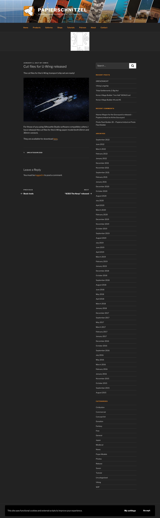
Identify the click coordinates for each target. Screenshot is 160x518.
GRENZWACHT (102, 81)
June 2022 (100, 144)
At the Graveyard (117, 117)
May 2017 (100, 322)
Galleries (49, 27)
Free (97, 431)
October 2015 (101, 383)
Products (36, 27)
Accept (146, 510)
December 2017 (102, 313)
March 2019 (101, 257)
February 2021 (101, 177)
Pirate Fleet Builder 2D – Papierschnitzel (112, 122)
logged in (39, 175)
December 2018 (102, 271)
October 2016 (101, 346)
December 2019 (102, 219)
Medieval (99, 445)
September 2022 (103, 140)
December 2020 (102, 186)
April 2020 (100, 205)
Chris (45, 63)
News (98, 449)
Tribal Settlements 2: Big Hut (107, 90)
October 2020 (101, 191)
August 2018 (101, 285)
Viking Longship (102, 86)
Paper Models (101, 454)
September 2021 (102, 172)
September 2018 (103, 280)
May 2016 (100, 360)
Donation (99, 421)
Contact (104, 27)
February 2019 (102, 261)
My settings (130, 510)
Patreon (82, 27)
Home (25, 27)
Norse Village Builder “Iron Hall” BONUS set (113, 95)
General (99, 435)
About (93, 27)
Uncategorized (35, 152)
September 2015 (103, 388)
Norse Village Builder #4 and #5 (108, 100)
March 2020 (101, 210)
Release (99, 464)
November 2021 (102, 168)
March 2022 (101, 149)
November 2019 (102, 224)
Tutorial (99, 473)
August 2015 (101, 392)
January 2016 (101, 374)
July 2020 (100, 200)
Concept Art (101, 417)
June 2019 (100, 247)
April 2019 (100, 252)
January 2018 (101, 308)
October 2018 (101, 275)
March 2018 (101, 304)
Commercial (101, 412)
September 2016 (103, 350)
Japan (98, 440)
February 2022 (102, 154)
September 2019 (103, 233)
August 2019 (101, 238)
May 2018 (100, 294)
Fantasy (99, 426)
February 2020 (102, 214)
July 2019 (100, 243)
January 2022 (101, 158)
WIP (98, 487)
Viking (98, 482)
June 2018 (100, 290)
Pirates (99, 459)
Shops (59, 27)
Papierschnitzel (62, 10)
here (55, 139)
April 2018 (100, 299)
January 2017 (101, 336)
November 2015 (102, 378)
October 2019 (101, 228)
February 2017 (101, 332)
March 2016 (101, 364)
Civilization (100, 407)
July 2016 (100, 355)
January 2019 (101, 266)
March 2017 (101, 327)
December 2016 (102, 341)
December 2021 (102, 163)
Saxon (98, 468)
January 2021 (101, 182)
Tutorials (70, 27)
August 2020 (101, 196)
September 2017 (102, 318)
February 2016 (102, 369)
